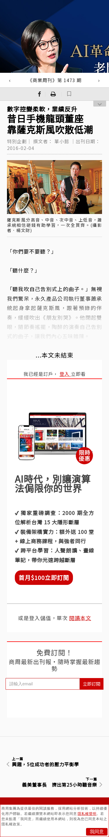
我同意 (97, 831)
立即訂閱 (91, 684)
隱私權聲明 (87, 814)
